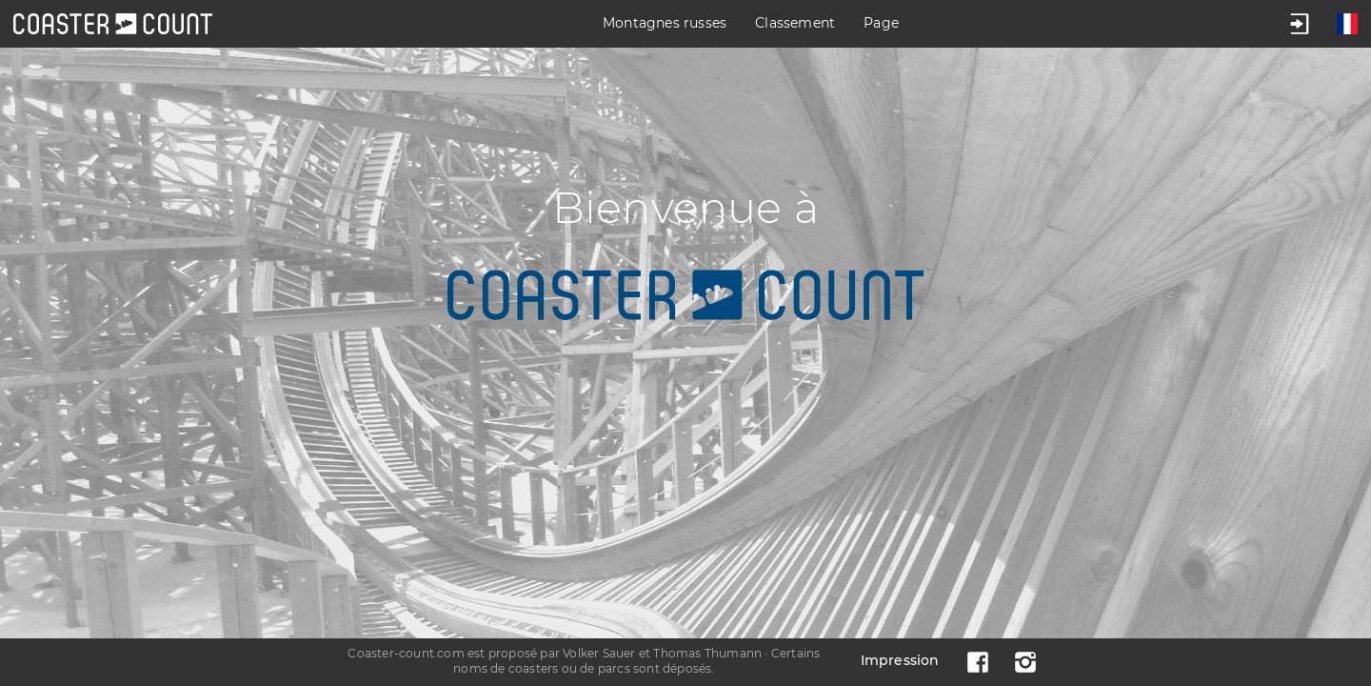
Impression (900, 660)
